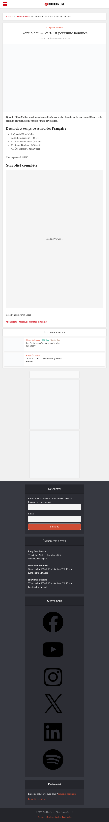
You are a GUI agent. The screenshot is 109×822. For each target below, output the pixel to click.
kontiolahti (12, 322)
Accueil (9, 16)
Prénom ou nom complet (39, 502)
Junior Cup (55, 340)
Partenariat (66, 817)
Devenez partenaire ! (68, 794)
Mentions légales (53, 817)
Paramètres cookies (37, 799)
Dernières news (23, 16)
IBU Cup (45, 340)
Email (31, 513)
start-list (43, 322)
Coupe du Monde (54, 27)
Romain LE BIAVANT (62, 38)
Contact (40, 817)
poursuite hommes (28, 322)
